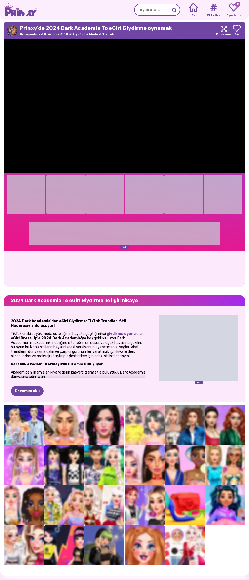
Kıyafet (78, 34)
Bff (65, 34)
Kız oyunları (30, 34)
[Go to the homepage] (18, 10)
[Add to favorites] (237, 30)
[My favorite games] (234, 10)
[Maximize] (224, 30)
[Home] (193, 10)
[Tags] (213, 10)
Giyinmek (51, 34)
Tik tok (108, 34)
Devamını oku (27, 391)
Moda (93, 34)
